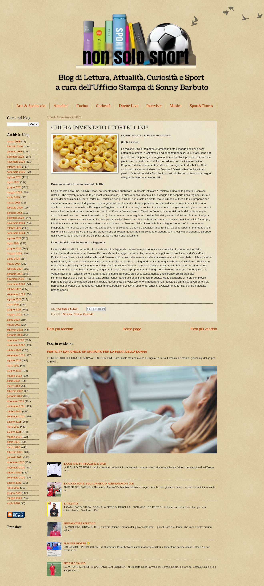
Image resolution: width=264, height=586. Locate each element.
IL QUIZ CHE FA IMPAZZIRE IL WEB (84, 463)
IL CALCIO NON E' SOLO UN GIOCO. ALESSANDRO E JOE (98, 483)
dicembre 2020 (15, 462)
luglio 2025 (13, 182)
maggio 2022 (14, 375)
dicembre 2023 (15, 278)
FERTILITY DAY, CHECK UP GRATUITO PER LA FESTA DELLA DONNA (97, 351)
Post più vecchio (204, 329)
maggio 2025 (14, 192)
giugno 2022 (14, 370)
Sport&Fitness (201, 106)
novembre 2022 (16, 345)
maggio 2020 (14, 497)
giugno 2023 (14, 309)
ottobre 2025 (14, 166)
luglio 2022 (13, 365)
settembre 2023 (16, 294)
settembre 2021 (16, 416)
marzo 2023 (14, 324)
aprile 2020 (13, 503)
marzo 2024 (14, 263)
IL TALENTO (70, 503)
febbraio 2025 (15, 207)
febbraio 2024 (15, 268)
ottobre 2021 (14, 411)
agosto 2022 (14, 360)
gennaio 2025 (15, 212)
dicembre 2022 (15, 340)
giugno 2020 (14, 492)
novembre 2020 (16, 467)
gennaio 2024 (15, 273)
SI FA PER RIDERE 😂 (76, 543)
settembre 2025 (16, 171)
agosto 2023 (14, 299)
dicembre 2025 (15, 156)
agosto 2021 (14, 421)
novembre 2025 (16, 161)
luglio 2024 (13, 243)
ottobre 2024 (14, 228)
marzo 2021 (14, 447)
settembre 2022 (16, 355)
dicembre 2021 (15, 401)
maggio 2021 (14, 436)
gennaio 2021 (15, 457)
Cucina (82, 106)
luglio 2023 (13, 304)
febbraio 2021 (15, 452)
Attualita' (61, 106)
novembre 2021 (16, 406)
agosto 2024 (14, 238)
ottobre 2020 (14, 472)
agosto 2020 (14, 482)
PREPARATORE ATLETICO (79, 523)
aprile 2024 (13, 258)
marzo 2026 (14, 141)
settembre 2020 (16, 477)
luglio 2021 (13, 426)
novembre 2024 (16, 223)
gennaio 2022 (15, 396)
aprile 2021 (13, 441)
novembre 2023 (16, 284)
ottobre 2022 (14, 350)
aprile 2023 (13, 319)
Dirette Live (128, 106)
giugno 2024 (14, 248)
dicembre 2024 (15, 217)
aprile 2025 (13, 197)
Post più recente (60, 329)
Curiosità (103, 106)
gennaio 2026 (15, 151)
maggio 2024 (14, 253)
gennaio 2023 (15, 334)
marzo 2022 (14, 386)
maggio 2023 (14, 314)
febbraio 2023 (15, 329)
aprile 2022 (13, 380)
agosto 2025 (14, 177)
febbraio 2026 (15, 146)
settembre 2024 (16, 233)
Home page (132, 329)
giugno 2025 (14, 187)
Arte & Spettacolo (30, 106)
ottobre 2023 (14, 289)
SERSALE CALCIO (74, 563)
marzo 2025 (14, 202)
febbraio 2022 (15, 391)
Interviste (154, 106)
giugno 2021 (14, 431)
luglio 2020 (13, 487)
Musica (176, 106)
